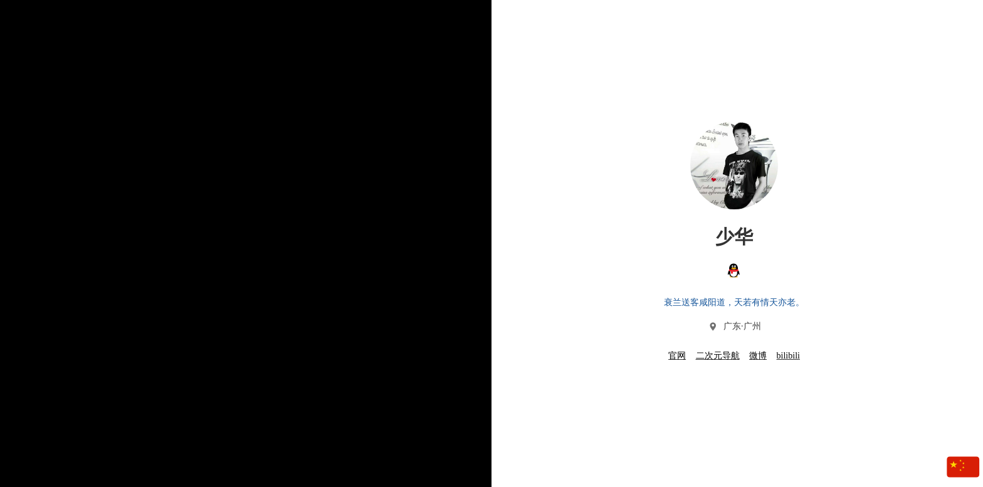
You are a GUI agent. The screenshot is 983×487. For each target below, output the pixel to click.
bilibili (788, 355)
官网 (677, 355)
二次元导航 (718, 355)
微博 (758, 355)
